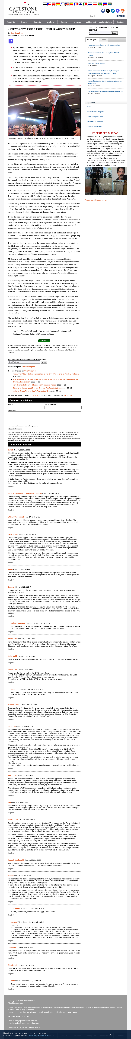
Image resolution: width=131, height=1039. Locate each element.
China (89, 107)
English (67, 5)
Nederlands (90, 5)
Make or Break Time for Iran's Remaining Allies (31, 391)
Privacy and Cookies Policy (39, 1035)
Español (71, 5)
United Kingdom (28, 367)
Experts (37, 22)
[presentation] (92, 40)
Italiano (84, 5)
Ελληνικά (62, 5)
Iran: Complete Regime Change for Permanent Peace (34, 385)
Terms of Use (13, 1027)
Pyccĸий (105, 5)
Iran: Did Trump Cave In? (97, 63)
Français (76, 5)
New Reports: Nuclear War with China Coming (104, 45)
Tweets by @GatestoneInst (95, 200)
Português (100, 5)
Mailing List (91, 22)
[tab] (92, 40)
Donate (64, 22)
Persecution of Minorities (95, 121)
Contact (120, 22)
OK (110, 1035)
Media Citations (105, 22)
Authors (50, 22)
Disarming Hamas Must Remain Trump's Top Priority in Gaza (37, 388)
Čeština (49, 5)
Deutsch (58, 5)
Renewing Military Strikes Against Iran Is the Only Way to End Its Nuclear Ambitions (46, 374)
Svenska (110, 5)
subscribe (34, 395)
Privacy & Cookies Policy (30, 1027)
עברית (80, 5)
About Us (11, 22)
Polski (95, 5)
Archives (77, 22)
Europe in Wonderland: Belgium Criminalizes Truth (105, 91)
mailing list (68, 395)
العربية (44, 5)
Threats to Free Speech (94, 126)
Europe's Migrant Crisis (95, 117)
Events (24, 22)
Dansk (53, 5)
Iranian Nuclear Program (95, 112)
